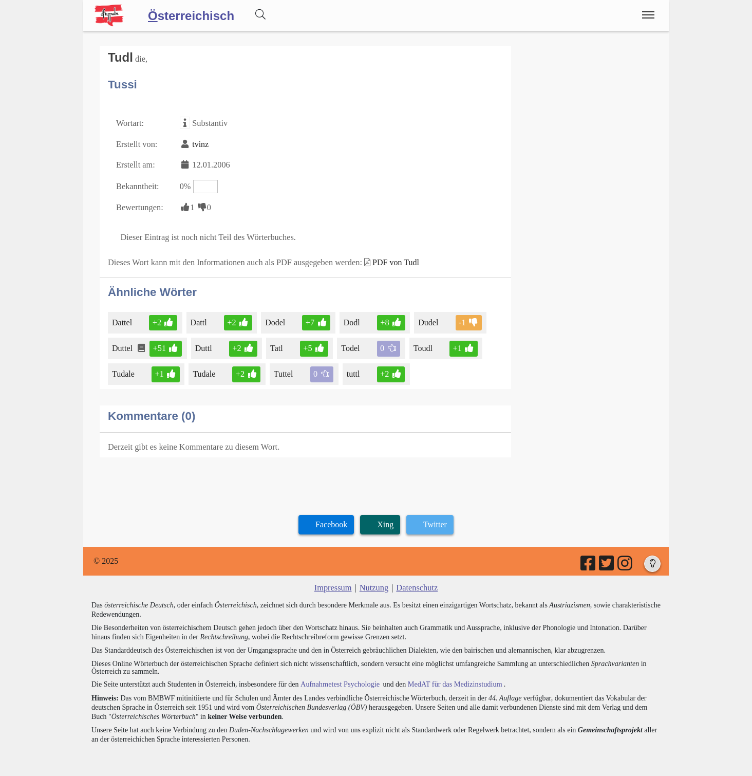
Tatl (276, 344)
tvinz (199, 143)
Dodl (350, 319)
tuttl (351, 369)
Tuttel (282, 369)
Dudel (426, 319)
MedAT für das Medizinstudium (451, 679)
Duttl (203, 344)
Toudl (420, 344)
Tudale (124, 369)
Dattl (199, 319)
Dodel (274, 319)
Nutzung (374, 583)
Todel (349, 344)
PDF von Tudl (390, 259)
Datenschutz (416, 583)
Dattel (123, 319)
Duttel (123, 344)
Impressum (333, 583)
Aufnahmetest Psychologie (338, 679)
